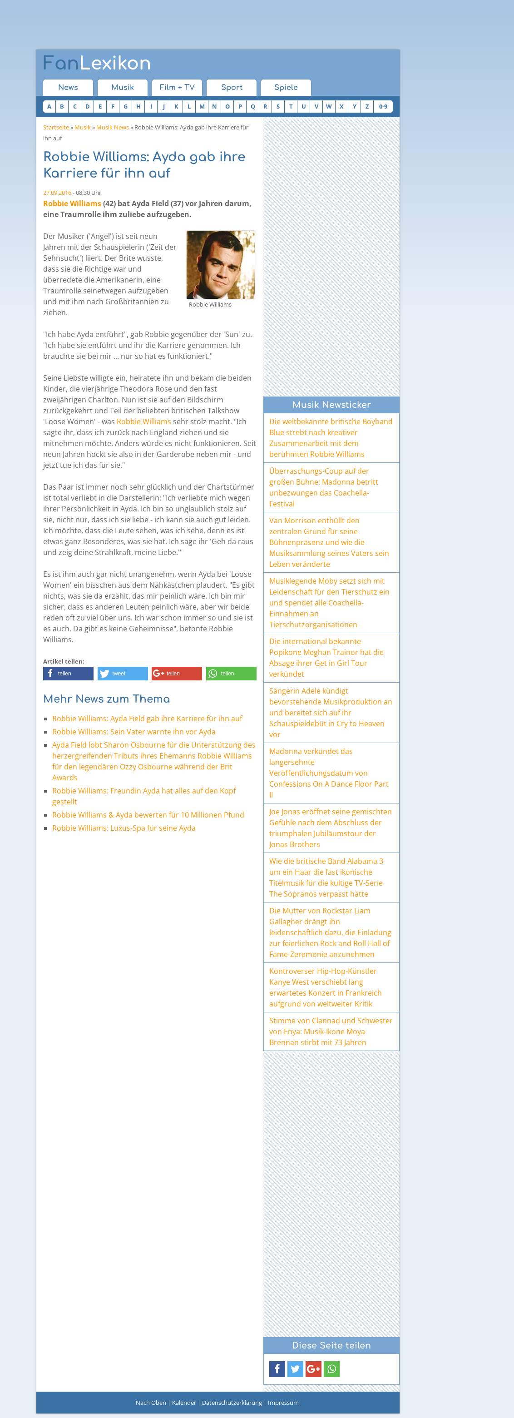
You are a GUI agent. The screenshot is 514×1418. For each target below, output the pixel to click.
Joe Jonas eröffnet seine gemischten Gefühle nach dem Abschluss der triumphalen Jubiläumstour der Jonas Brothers (330, 828)
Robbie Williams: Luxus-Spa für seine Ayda (124, 828)
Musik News (112, 127)
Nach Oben (151, 1402)
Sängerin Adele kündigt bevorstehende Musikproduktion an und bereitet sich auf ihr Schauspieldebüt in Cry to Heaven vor (330, 712)
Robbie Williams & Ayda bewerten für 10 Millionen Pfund (148, 815)
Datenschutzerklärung (232, 1402)
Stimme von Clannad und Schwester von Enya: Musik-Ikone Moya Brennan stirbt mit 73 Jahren (331, 1031)
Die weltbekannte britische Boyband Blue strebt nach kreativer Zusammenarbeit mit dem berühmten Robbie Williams (331, 437)
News (68, 88)
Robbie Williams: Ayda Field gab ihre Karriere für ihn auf (147, 719)
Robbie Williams (72, 203)
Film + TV (177, 88)
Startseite (56, 127)
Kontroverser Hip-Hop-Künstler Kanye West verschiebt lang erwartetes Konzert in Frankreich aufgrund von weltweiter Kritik (325, 987)
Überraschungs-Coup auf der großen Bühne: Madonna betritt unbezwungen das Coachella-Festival (323, 487)
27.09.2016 (57, 192)
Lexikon (97, 64)
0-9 (383, 106)
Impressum (283, 1402)
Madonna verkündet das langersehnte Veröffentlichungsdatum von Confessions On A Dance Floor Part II (329, 773)
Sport (231, 88)
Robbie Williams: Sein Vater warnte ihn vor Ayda (134, 732)
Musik (122, 88)
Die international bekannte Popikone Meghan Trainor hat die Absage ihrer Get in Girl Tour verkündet (326, 657)
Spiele (286, 88)
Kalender (184, 1402)
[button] (68, 673)
